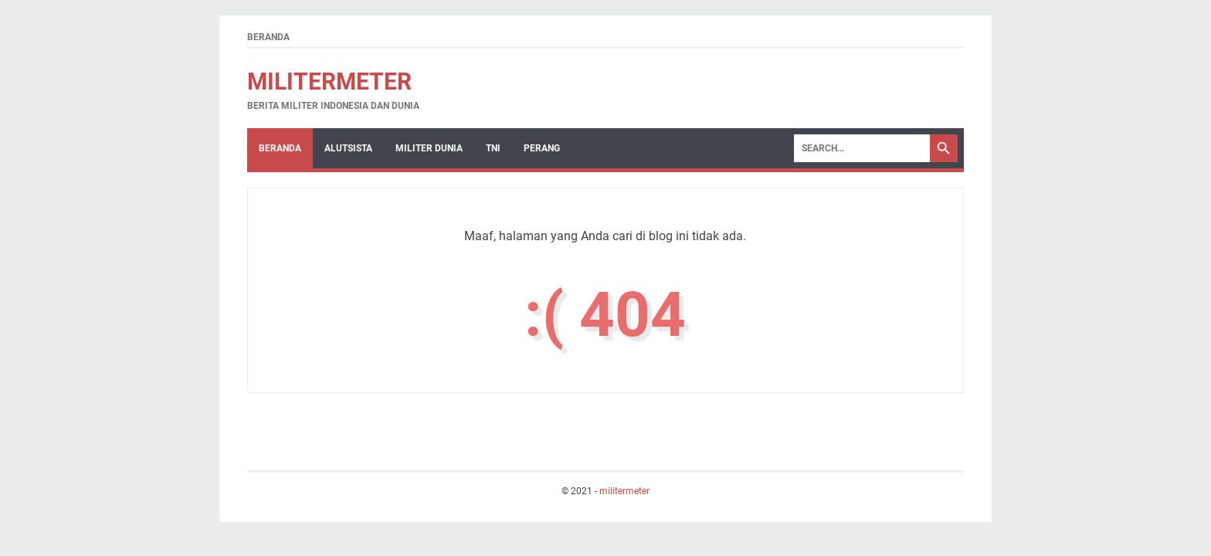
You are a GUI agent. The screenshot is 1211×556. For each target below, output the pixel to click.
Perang (542, 148)
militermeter (329, 81)
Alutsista (348, 148)
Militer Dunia (429, 148)
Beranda (268, 37)
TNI (493, 148)
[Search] (862, 148)
